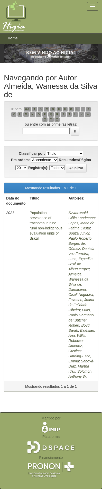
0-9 (27, 109)
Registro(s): (38, 168)
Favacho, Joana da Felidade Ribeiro (81, 305)
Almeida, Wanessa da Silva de (79, 279)
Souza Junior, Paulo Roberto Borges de (80, 238)
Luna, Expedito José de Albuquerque (80, 264)
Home (13, 38)
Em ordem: (20, 160)
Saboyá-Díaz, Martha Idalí (81, 366)
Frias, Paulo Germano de (81, 315)
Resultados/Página (75, 160)
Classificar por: (32, 153)
